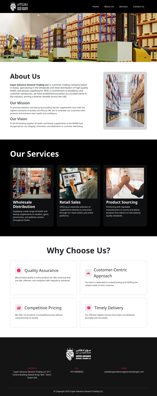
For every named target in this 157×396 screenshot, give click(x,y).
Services (123, 6)
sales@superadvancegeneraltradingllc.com (124, 371)
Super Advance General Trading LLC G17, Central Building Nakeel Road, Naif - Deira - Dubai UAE (32, 374)
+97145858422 (76, 371)
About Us (109, 6)
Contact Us (138, 6)
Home (96, 6)
